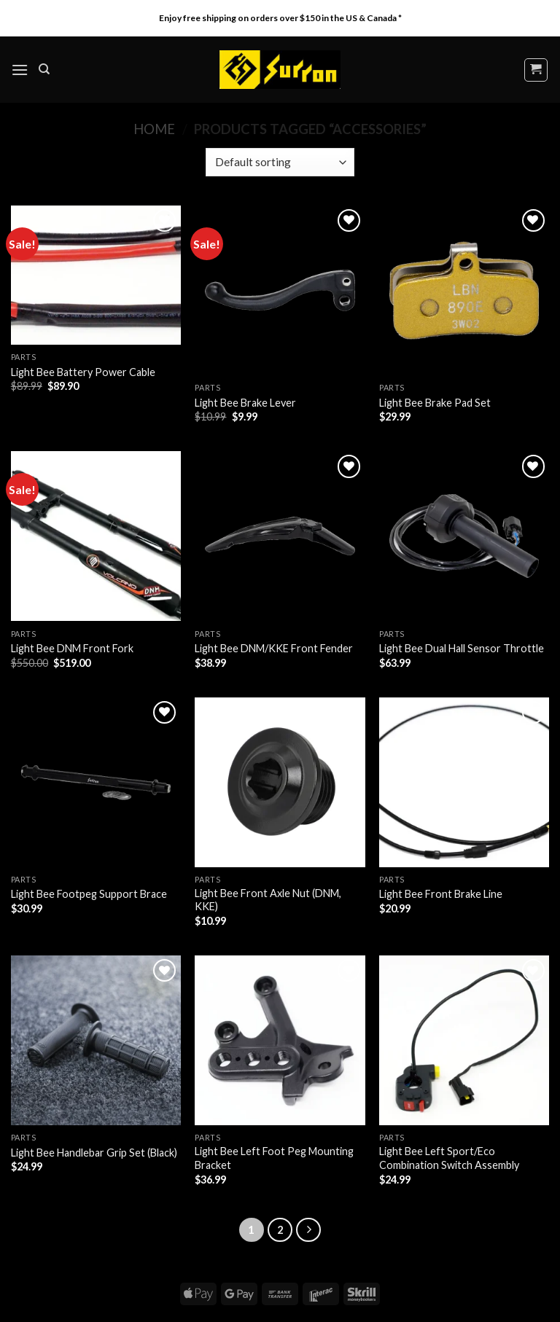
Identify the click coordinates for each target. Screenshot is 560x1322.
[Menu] (19, 69)
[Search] (44, 69)
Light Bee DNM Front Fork (72, 648)
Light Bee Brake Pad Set (435, 402)
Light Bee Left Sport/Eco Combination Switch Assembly (449, 1158)
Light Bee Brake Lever (245, 402)
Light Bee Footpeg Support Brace (89, 894)
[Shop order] (280, 162)
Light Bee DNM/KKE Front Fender (274, 648)
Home (154, 129)
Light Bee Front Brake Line (440, 894)
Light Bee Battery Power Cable (83, 372)
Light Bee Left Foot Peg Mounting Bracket (274, 1158)
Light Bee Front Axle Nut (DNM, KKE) (268, 900)
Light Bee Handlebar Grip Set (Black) (94, 1152)
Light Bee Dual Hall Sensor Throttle (461, 648)
